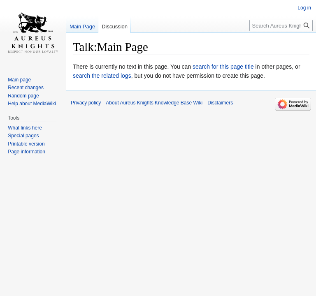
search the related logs (102, 75)
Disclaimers (220, 103)
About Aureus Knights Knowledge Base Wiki (154, 103)
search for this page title (223, 66)
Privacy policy (86, 103)
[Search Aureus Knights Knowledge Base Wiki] (281, 25)
